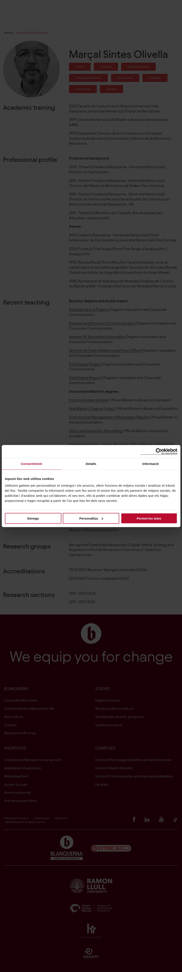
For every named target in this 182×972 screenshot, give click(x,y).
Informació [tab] (150, 464)
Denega (33, 518)
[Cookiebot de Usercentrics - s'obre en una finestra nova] (158, 451)
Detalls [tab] (91, 464)
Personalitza (91, 518)
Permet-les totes (149, 518)
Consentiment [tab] (31, 464)
